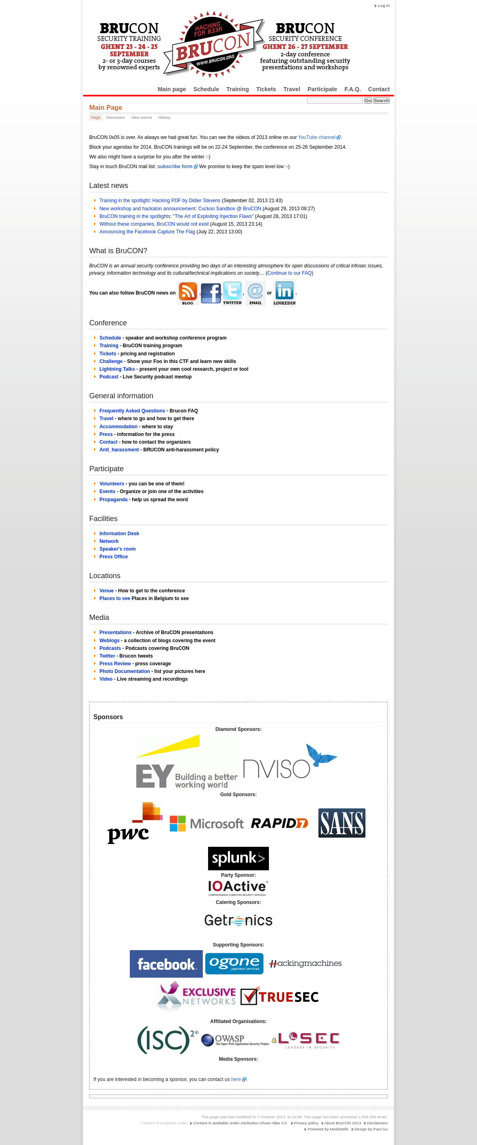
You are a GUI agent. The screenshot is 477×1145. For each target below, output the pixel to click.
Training (237, 89)
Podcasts (110, 648)
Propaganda (113, 499)
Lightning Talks (117, 369)
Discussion (115, 117)
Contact (379, 89)
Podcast (108, 377)
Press (106, 434)
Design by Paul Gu (371, 1129)
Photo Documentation (124, 671)
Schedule (206, 89)
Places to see (114, 598)
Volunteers (111, 484)
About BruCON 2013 (342, 1123)
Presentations (115, 632)
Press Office (113, 557)
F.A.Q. (352, 89)
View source (141, 117)
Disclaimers (377, 1123)
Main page (172, 89)
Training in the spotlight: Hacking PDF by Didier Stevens (159, 200)
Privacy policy (306, 1123)
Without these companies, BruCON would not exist (153, 224)
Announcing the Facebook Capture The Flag (147, 232)
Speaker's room (117, 549)
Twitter (107, 656)
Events (107, 491)
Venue (106, 591)
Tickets (266, 89)
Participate (322, 89)
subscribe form (175, 166)
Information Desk (119, 533)
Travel (292, 89)
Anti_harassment (119, 450)
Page (95, 117)
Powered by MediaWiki (327, 1129)
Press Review (115, 663)
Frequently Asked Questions (132, 411)
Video (105, 679)
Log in (384, 5)
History (164, 117)
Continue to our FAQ (289, 273)
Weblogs (109, 640)
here (236, 1079)
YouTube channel (317, 137)
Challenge (110, 361)
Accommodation (118, 426)
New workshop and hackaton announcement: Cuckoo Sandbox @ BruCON (180, 208)
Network (108, 541)
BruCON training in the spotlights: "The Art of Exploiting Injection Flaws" (176, 216)
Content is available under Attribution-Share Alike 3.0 (240, 1123)
